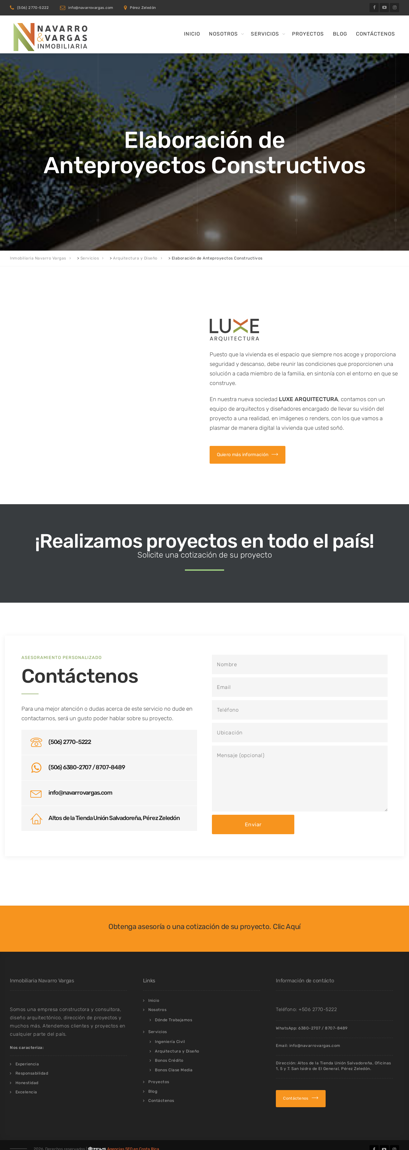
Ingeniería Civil (170, 1041)
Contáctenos (375, 34)
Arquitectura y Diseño (177, 1051)
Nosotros (223, 34)
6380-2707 (309, 1028)
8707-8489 (336, 1028)
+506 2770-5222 (318, 1009)
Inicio (192, 34)
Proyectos (308, 34)
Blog (340, 34)
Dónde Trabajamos (173, 1020)
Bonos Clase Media (174, 1070)
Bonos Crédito (169, 1060)
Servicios (265, 34)
